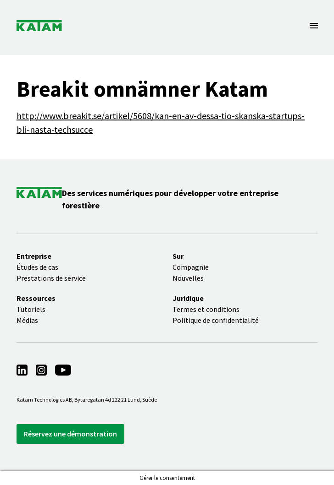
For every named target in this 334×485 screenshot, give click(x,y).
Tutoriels (31, 309)
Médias (27, 320)
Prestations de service (51, 278)
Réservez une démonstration (70, 433)
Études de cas (37, 267)
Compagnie (191, 267)
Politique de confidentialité (216, 320)
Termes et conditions (206, 309)
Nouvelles (188, 278)
